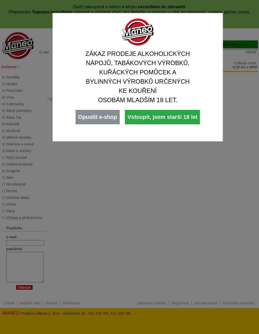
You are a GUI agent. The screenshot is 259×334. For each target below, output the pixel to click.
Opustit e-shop (97, 117)
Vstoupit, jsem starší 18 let (162, 117)
